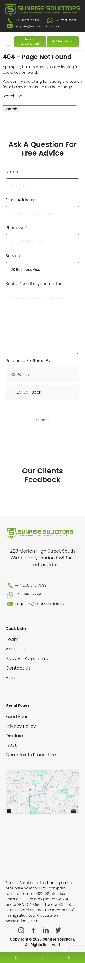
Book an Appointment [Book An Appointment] (30, 41)
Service (13, 255)
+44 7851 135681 (65, 20)
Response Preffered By (28, 360)
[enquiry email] (42, 957)
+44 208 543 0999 (28, 20)
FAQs (11, 745)
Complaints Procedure (31, 755)
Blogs (12, 677)
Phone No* (16, 228)
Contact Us (18, 668)
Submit (42, 420)
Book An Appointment (30, 658)
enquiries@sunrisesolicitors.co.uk (37, 26)
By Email (25, 374)
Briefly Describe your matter (33, 283)
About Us (16, 649)
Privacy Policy (21, 726)
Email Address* (21, 200)
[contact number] (16, 957)
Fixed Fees (17, 716)
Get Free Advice (63, 41)
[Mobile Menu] (8, 41)
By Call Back (29, 392)
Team (12, 639)
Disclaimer (17, 735)
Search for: (12, 96)
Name (12, 172)
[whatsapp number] (69, 957)
